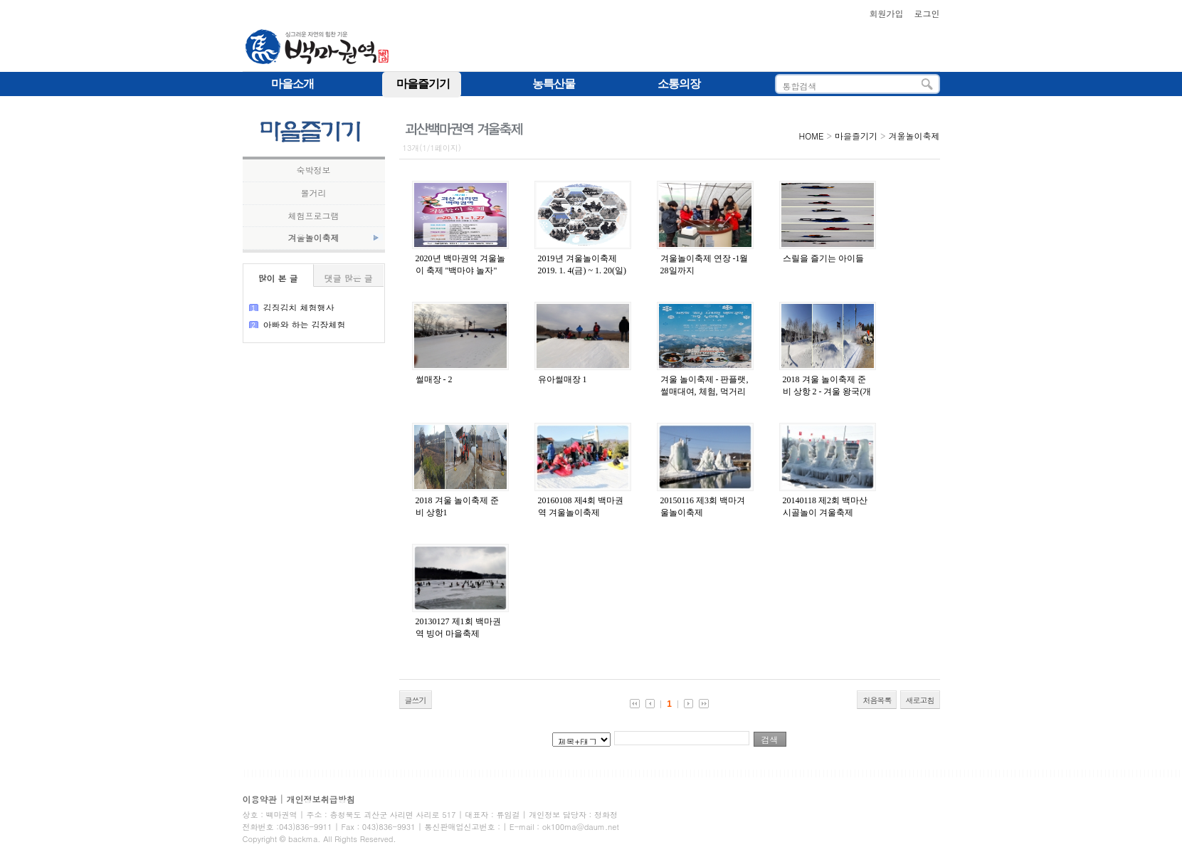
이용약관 (260, 799)
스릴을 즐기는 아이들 (823, 258)
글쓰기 (415, 700)
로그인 (927, 13)
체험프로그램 (313, 215)
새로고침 (920, 700)
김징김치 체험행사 (298, 307)
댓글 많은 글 (348, 278)
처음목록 (876, 700)
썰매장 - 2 (434, 379)
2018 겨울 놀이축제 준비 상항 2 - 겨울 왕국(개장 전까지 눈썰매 (827, 391)
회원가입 (886, 13)
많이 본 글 (277, 278)
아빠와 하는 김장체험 (304, 324)
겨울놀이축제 (313, 237)
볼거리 (314, 193)
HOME (811, 136)
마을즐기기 (856, 136)
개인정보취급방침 (321, 799)
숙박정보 (314, 170)
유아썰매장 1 (562, 379)
